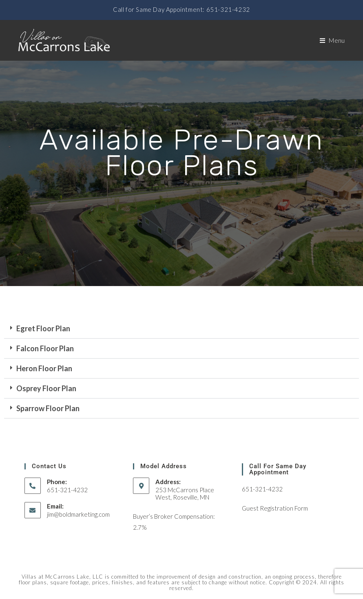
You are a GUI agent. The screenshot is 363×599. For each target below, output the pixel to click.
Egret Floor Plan (43, 328)
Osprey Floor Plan (46, 388)
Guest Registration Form (275, 508)
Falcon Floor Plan (45, 348)
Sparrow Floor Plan (48, 408)
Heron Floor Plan (44, 368)
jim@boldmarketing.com (78, 514)
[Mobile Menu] (332, 40)
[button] (181, 329)
